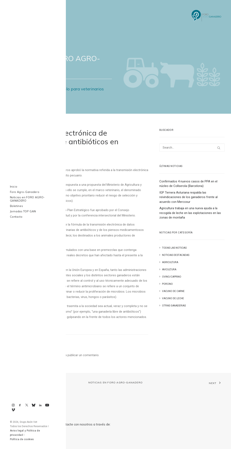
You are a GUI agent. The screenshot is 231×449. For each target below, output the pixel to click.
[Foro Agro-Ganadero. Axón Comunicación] (206, 16)
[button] (218, 147)
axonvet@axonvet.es (31, 439)
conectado (52, 355)
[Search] (192, 147)
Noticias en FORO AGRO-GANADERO (115, 382)
